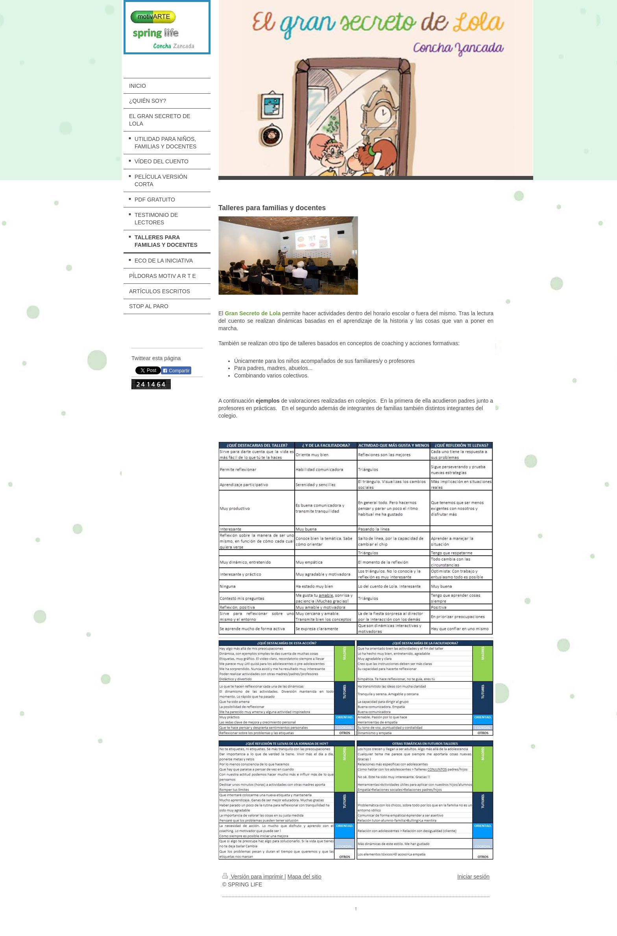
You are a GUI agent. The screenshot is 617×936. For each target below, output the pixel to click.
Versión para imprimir (253, 876)
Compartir (176, 371)
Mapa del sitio (304, 876)
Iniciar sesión (473, 876)
